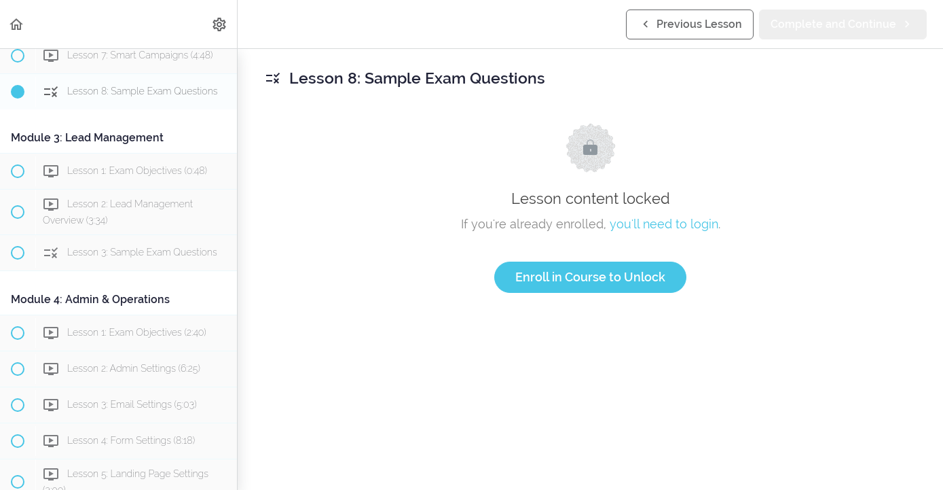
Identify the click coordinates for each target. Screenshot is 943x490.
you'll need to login (664, 224)
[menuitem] (220, 24)
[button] (17, 24)
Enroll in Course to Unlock (590, 277)
